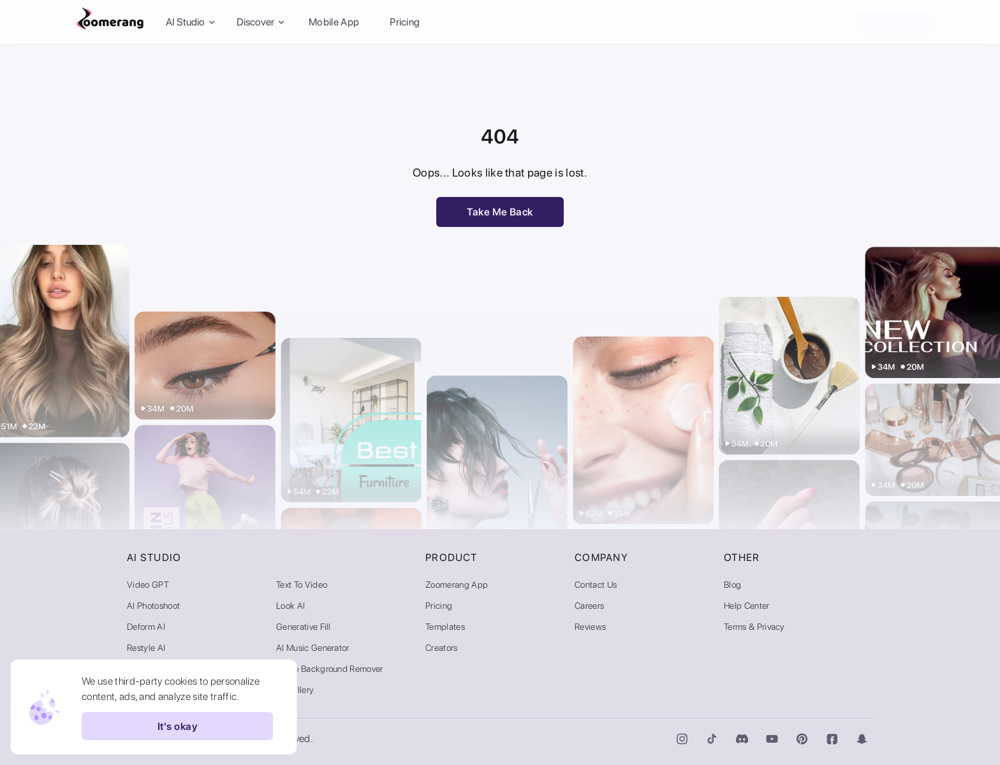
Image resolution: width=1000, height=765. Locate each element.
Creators (441, 648)
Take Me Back (500, 212)
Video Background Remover (329, 669)
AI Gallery (295, 690)
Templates (445, 627)
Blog (732, 584)
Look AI (290, 606)
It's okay (177, 726)
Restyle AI (146, 648)
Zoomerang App (456, 584)
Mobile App (334, 22)
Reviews (590, 627)
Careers (589, 606)
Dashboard (893, 22)
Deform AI (146, 627)
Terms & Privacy (754, 627)
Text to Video (301, 584)
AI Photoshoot (153, 606)
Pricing (405, 22)
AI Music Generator (312, 648)
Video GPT (148, 584)
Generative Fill (303, 627)
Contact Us (596, 584)
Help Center (747, 606)
